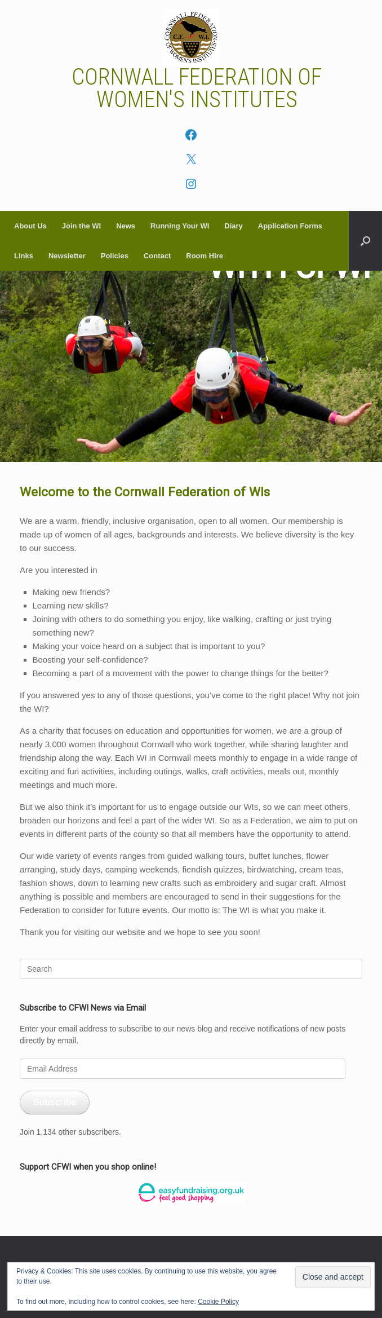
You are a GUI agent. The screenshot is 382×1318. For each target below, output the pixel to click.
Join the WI (81, 226)
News (125, 226)
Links (23, 256)
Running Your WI (179, 226)
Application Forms (290, 226)
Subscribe (54, 1102)
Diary (233, 226)
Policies (114, 256)
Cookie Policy (218, 1302)
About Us (30, 226)
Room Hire (204, 256)
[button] (365, 241)
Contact (157, 256)
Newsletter (67, 256)
